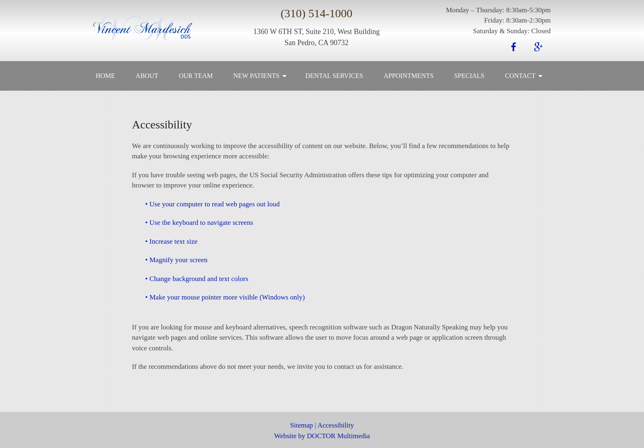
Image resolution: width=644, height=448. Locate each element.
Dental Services (334, 75)
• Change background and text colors (196, 279)
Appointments (409, 75)
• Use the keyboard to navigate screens (199, 222)
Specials (469, 75)
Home (105, 75)
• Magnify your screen (176, 260)
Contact (520, 75)
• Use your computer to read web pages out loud (212, 204)
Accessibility (335, 425)
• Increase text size (171, 241)
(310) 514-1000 (316, 13)
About (147, 75)
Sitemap (301, 425)
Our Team (196, 75)
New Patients (256, 75)
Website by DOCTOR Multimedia (322, 436)
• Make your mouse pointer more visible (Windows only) (225, 297)
